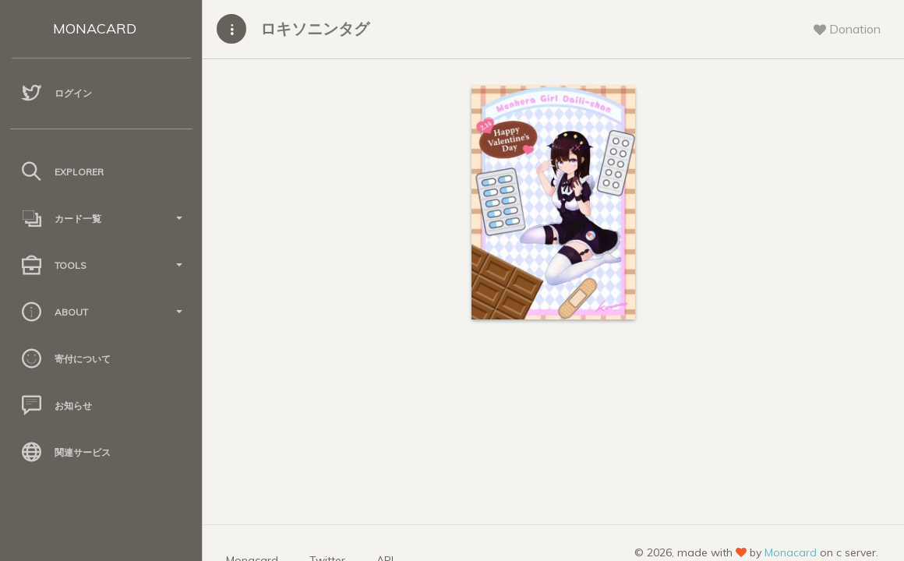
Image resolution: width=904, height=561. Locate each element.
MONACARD (94, 28)
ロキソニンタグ (314, 28)
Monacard (791, 552)
